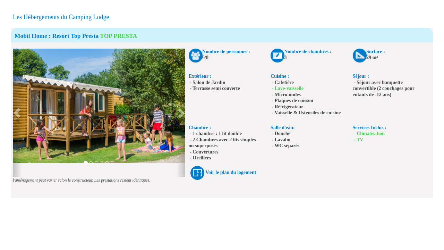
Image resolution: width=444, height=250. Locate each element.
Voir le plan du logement (230, 172)
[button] (17, 113)
